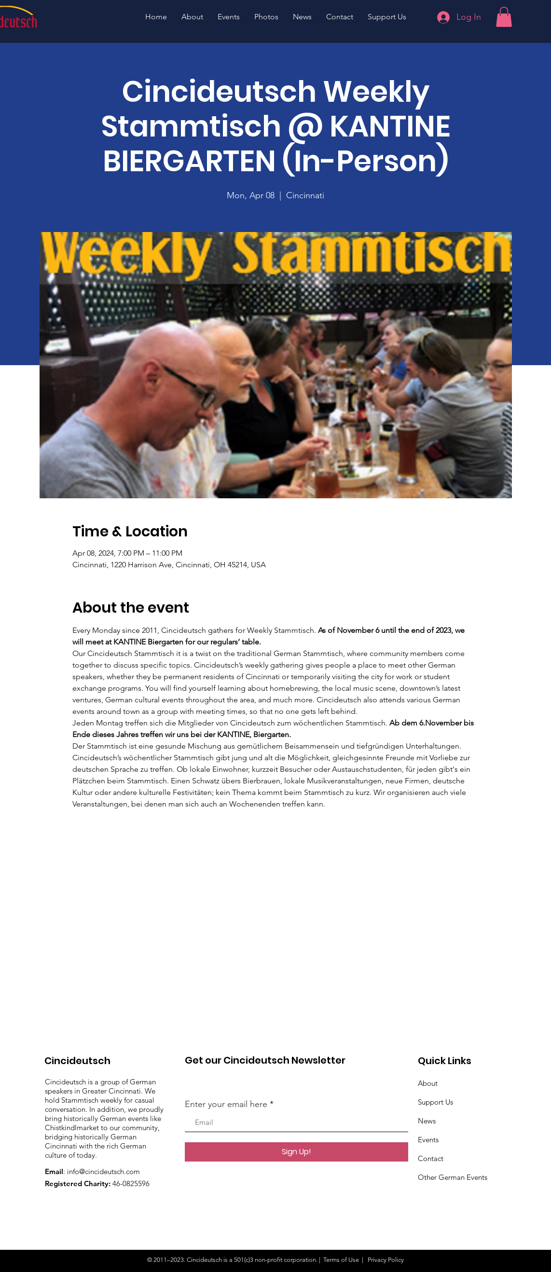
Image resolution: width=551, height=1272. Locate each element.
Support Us (435, 1102)
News (427, 1120)
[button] (504, 17)
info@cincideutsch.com (103, 1171)
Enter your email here (226, 1104)
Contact (430, 1158)
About (428, 1083)
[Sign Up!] (296, 1152)
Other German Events (452, 1177)
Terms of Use (341, 1259)
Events (428, 1139)
